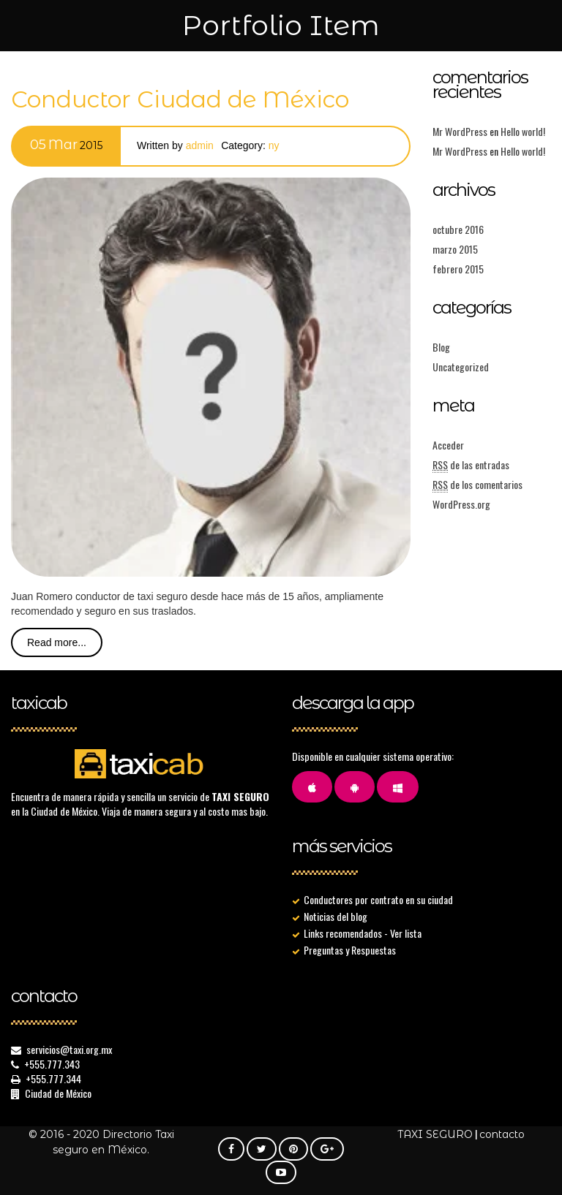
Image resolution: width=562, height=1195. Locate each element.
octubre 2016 (458, 229)
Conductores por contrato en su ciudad (378, 899)
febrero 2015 (458, 268)
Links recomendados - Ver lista (363, 933)
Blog (441, 346)
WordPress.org (461, 504)
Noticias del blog (335, 916)
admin (200, 145)
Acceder (448, 444)
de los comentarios (477, 485)
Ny (274, 145)
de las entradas (470, 465)
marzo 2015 (455, 249)
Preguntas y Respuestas (350, 949)
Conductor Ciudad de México (180, 99)
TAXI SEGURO (435, 1134)
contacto (502, 1134)
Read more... (56, 642)
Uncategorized (460, 366)
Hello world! (523, 131)
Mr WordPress (459, 131)
